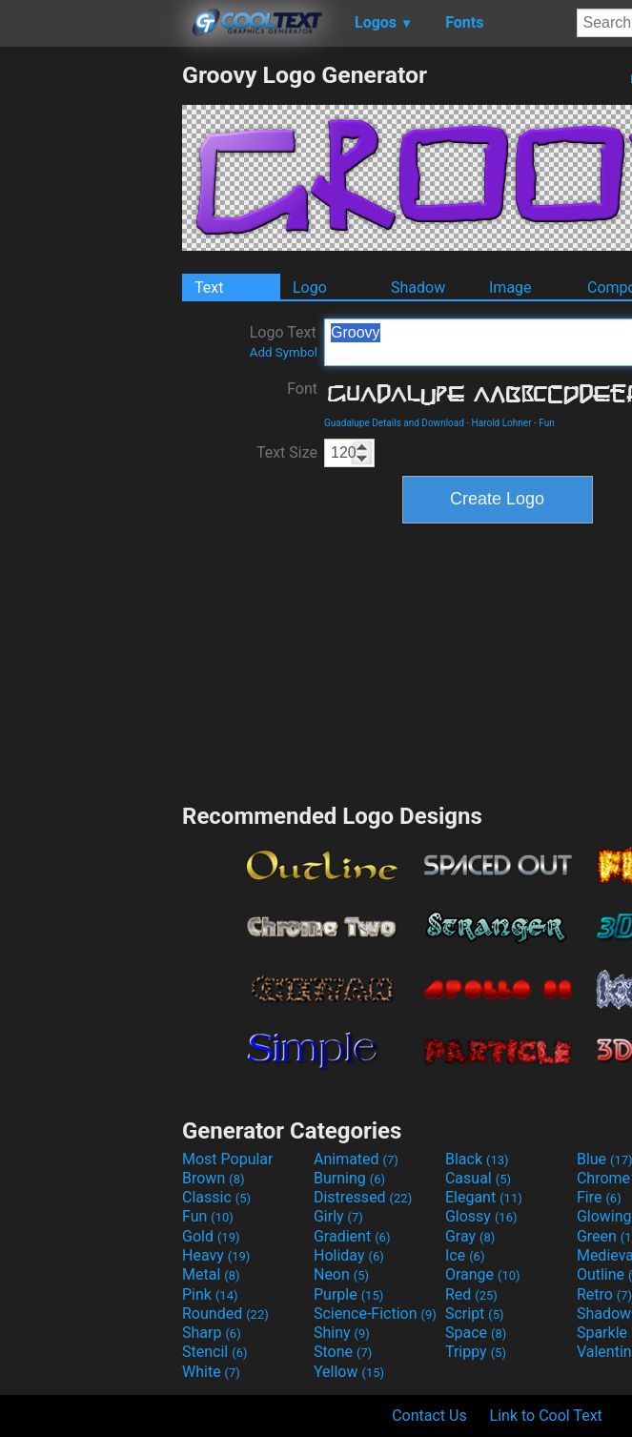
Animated (356, 1159)
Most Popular (228, 1159)
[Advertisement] (90, 347)
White (211, 1372)
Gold (211, 1236)
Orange (482, 1274)
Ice (464, 1255)
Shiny (342, 1333)
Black (477, 1159)
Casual (478, 1178)
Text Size (286, 452)
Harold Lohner (502, 423)
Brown (213, 1178)
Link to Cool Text (546, 1415)
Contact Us (429, 1415)
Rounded (225, 1313)
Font (302, 389)
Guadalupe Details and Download (394, 423)
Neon (341, 1274)
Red (471, 1294)
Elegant (483, 1197)
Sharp (211, 1333)
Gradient (352, 1236)
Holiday (349, 1255)
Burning (349, 1178)
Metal (211, 1274)
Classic (216, 1197)
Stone (343, 1352)
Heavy (216, 1255)
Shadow (418, 287)
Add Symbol (283, 352)
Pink (210, 1294)
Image (510, 287)
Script (474, 1313)
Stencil (214, 1352)
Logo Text (283, 341)
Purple (348, 1294)
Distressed (363, 1197)
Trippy (475, 1352)
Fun (546, 423)
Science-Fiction (375, 1313)
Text (208, 287)
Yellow (349, 1372)
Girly (338, 1216)
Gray (470, 1236)
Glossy (481, 1216)
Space (475, 1333)
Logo (310, 287)
